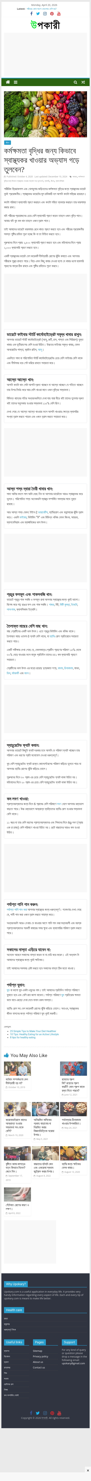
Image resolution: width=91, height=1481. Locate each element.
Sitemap (37, 1401)
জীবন (7, 142)
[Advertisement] (45, 54)
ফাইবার (23, 517)
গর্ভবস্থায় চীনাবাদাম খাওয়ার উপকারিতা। (71, 1147)
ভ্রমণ (6, 1412)
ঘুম (8, 990)
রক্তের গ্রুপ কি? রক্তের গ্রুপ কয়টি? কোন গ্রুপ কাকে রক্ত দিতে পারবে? (73, 1097)
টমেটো (74, 604)
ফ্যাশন (6, 1401)
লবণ (59, 804)
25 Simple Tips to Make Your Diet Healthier (33, 1031)
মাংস (26, 673)
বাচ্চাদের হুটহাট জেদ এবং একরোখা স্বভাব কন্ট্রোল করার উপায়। (44, 1206)
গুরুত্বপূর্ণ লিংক (10, 1380)
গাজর (51, 604)
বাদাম (60, 668)
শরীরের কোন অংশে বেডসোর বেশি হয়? (41, 8)
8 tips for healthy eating (22, 1037)
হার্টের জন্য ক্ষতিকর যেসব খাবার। (71, 1204)
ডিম (8, 673)
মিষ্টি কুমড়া (65, 604)
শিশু (5, 1424)
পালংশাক (11, 609)
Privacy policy (40, 1407)
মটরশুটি (16, 673)
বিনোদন (7, 1407)
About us (38, 1412)
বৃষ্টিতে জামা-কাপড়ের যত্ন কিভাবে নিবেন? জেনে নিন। (15, 1206)
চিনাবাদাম (68, 668)
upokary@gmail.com (73, 1414)
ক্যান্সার (7, 1375)
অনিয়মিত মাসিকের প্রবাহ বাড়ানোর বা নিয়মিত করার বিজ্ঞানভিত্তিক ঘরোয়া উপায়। (44, 1152)
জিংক (52, 180)
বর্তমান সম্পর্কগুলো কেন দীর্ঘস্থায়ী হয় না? (17, 1094)
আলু (40, 349)
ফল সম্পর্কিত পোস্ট (11, 1446)
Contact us (39, 1418)
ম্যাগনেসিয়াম (60, 180)
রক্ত (6, 1369)
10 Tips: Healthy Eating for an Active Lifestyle (34, 1034)
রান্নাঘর (7, 1418)
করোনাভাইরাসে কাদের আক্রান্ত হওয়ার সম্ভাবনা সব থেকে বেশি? (16, 1150)
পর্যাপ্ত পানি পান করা (17, 909)
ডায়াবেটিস (43, 512)
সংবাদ (6, 1429)
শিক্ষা (6, 1440)
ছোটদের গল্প (8, 1435)
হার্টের (53, 636)
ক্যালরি (47, 180)
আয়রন (75, 176)
